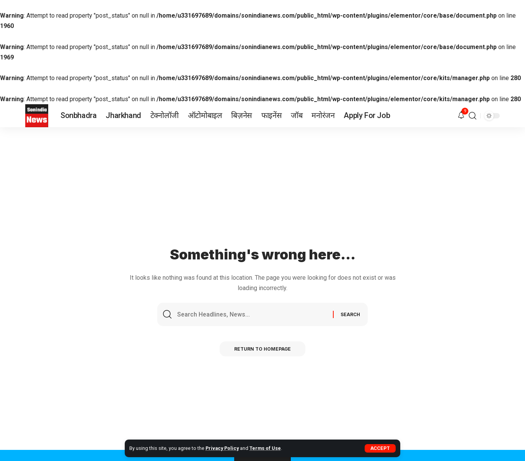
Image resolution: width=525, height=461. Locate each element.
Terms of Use (266, 448)
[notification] (461, 115)
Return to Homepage (262, 349)
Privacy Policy (222, 448)
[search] (472, 115)
